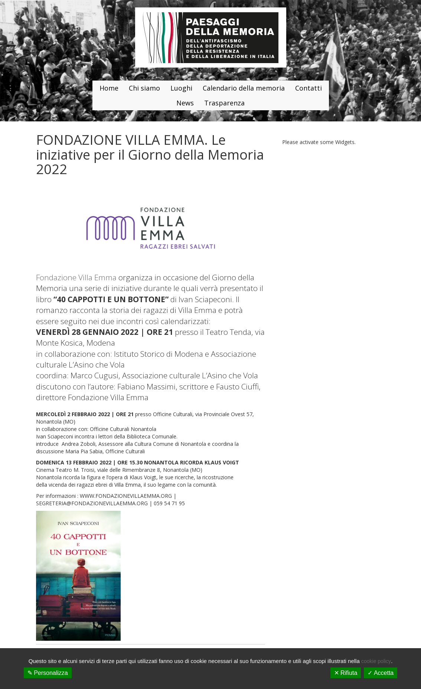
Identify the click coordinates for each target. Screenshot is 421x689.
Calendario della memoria (244, 88)
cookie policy (376, 661)
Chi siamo (144, 88)
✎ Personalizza (47, 673)
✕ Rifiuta (346, 673)
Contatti (308, 88)
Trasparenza (224, 102)
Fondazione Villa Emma (76, 277)
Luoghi (181, 88)
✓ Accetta (381, 673)
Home (108, 88)
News (185, 102)
